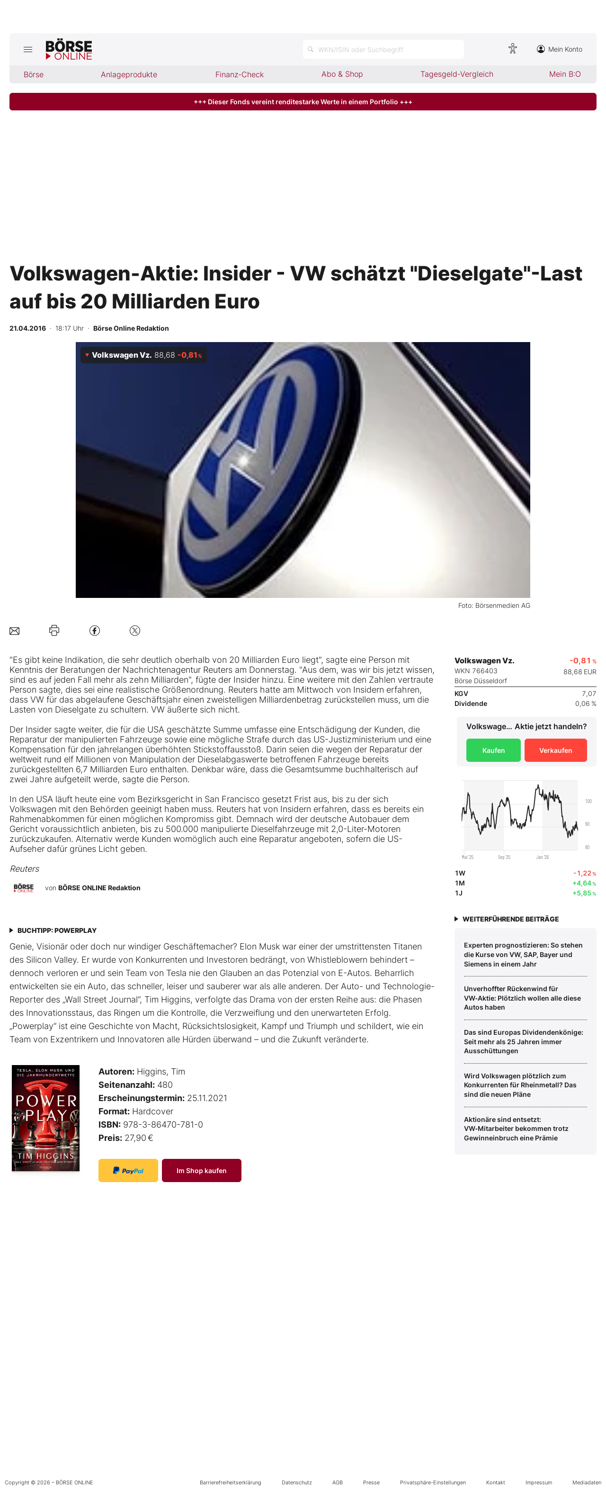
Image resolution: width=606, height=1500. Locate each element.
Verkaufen (555, 750)
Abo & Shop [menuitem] (342, 74)
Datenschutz (297, 1482)
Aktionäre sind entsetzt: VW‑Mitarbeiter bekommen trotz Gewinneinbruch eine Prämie (516, 1128)
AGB (337, 1482)
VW (37, 700)
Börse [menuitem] (34, 74)
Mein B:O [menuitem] (565, 74)
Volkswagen (32, 809)
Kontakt (495, 1482)
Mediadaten (586, 1482)
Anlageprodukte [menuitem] (129, 74)
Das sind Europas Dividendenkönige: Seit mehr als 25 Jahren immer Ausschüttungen (523, 1041)
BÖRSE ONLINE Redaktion (99, 888)
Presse (371, 1482)
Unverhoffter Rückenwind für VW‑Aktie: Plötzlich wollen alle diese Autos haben (522, 998)
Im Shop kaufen (202, 1170)
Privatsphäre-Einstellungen (433, 1482)
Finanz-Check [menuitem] (239, 74)
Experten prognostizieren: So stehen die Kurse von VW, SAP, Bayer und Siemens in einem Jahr (523, 954)
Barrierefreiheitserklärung (230, 1482)
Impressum (539, 1482)
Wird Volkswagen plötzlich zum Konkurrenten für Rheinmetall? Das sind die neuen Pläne (520, 1085)
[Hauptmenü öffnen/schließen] (27, 49)
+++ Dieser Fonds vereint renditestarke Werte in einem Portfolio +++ (303, 102)
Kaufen (493, 750)
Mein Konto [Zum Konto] (559, 49)
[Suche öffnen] (383, 49)
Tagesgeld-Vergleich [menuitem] (456, 74)
